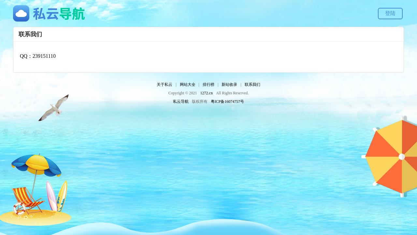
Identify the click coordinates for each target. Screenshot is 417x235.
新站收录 (229, 84)
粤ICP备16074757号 (227, 101)
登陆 (390, 13)
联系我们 (252, 84)
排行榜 (208, 84)
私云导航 (181, 101)
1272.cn (206, 93)
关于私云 (164, 84)
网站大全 (187, 84)
